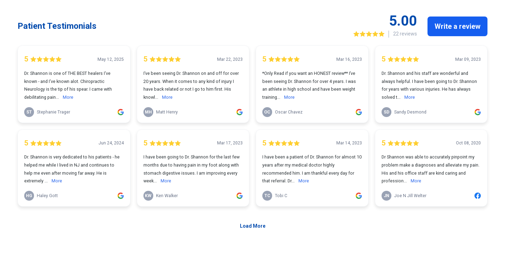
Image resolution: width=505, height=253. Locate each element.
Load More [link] (252, 226)
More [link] (68, 97)
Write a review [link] (457, 26)
